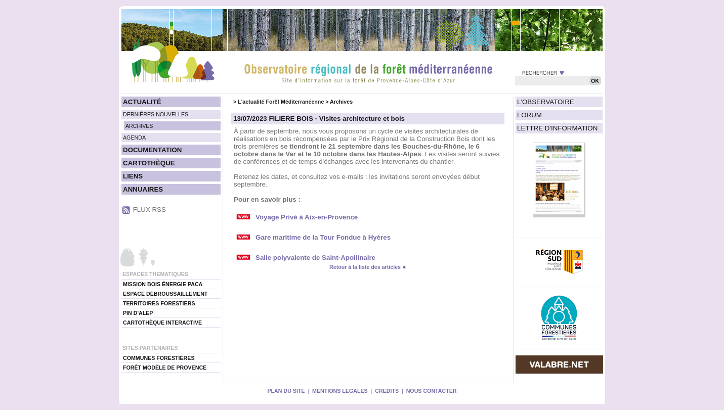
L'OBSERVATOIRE (545, 102)
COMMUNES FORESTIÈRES (159, 358)
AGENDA (134, 137)
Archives (341, 102)
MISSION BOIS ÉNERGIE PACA (162, 284)
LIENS (133, 176)
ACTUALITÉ (142, 102)
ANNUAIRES (143, 189)
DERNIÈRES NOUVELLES (155, 114)
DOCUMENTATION (152, 150)
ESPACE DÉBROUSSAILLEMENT (165, 294)
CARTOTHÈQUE (149, 163)
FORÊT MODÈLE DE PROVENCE (164, 368)
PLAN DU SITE (286, 391)
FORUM (529, 115)
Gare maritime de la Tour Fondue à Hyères (323, 237)
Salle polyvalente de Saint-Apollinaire (315, 257)
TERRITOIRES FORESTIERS (159, 303)
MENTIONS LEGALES (340, 391)
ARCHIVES (139, 126)
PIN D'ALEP (138, 313)
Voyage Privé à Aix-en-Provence (306, 217)
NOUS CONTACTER (431, 391)
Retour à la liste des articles (367, 267)
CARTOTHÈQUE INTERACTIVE (162, 323)
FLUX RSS (149, 209)
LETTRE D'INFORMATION (557, 128)
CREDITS (387, 391)
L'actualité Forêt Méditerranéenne (281, 102)
